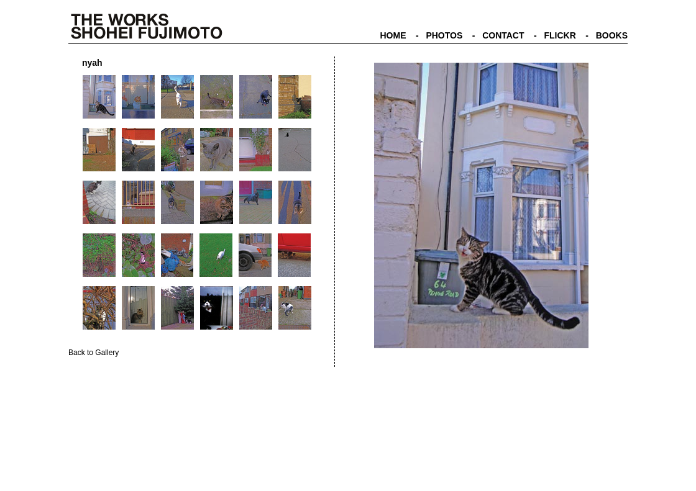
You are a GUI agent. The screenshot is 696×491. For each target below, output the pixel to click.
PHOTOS (444, 35)
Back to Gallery (93, 352)
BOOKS (612, 35)
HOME (393, 35)
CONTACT (503, 35)
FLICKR (559, 35)
